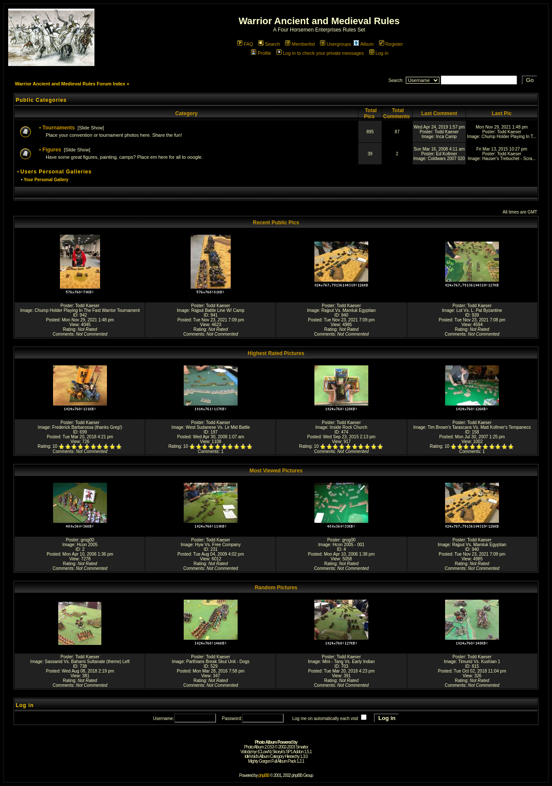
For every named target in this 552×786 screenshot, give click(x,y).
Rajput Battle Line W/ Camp (217, 310)
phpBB (263, 775)
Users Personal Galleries (55, 172)
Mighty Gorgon (259, 761)
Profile (261, 53)
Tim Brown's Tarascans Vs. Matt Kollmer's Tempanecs (478, 427)
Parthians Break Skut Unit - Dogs (218, 661)
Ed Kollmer (446, 153)
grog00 (87, 540)
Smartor (302, 747)
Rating (69, 329)
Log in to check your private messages (320, 53)
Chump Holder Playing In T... (508, 136)
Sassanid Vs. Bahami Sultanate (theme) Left (87, 661)
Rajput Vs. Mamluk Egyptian (348, 310)
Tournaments (58, 128)
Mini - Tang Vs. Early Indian (348, 661)
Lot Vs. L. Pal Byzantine (479, 310)
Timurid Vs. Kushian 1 (479, 661)
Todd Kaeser (446, 131)
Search (269, 44)
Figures (51, 150)
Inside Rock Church (348, 427)
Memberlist (300, 44)
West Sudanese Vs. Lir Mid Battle (218, 427)
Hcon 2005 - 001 (348, 544)
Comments (63, 334)
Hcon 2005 (87, 544)
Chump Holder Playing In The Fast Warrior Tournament (87, 310)
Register (391, 44)
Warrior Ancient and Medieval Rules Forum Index (70, 83)
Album (363, 44)
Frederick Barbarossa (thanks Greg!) (87, 427)
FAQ (245, 44)
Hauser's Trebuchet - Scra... (509, 158)
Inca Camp (446, 136)
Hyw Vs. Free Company (218, 544)
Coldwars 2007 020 (446, 158)
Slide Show (91, 127)
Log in (379, 53)
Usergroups (335, 44)
